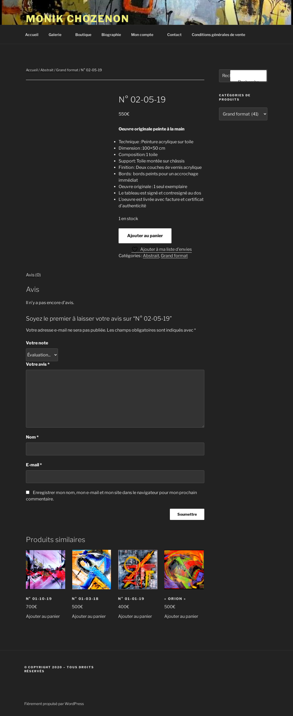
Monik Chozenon (77, 19)
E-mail (34, 464)
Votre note (37, 342)
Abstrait (46, 70)
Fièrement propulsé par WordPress (54, 703)
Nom (32, 437)
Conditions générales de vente (218, 34)
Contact (174, 34)
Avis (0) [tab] (33, 274)
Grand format (67, 70)
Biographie (111, 34)
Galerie (58, 34)
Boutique (83, 34)
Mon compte (144, 34)
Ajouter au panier (145, 235)
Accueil (31, 34)
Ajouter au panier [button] (43, 616)
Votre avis (38, 364)
